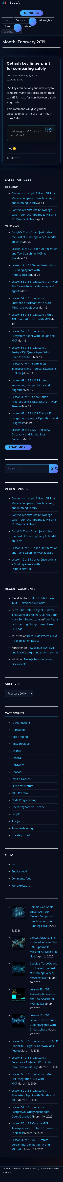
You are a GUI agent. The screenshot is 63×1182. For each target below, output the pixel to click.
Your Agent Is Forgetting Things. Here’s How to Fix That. (35, 624)
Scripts (16, 814)
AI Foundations (21, 722)
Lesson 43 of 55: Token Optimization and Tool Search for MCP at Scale (34, 253)
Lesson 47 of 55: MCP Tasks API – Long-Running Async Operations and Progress (35, 418)
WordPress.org (21, 885)
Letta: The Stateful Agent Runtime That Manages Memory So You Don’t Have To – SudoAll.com (34, 614)
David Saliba (16, 79)
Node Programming (24, 800)
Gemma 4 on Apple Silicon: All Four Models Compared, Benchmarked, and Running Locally (33, 198)
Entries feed (19, 871)
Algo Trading (20, 737)
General (17, 758)
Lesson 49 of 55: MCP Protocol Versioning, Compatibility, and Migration (31, 385)
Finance (16, 751)
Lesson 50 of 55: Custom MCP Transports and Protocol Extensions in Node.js (34, 368)
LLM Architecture (22, 786)
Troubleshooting (22, 828)
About (28, 26)
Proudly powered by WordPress (20, 1168)
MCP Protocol (20, 793)
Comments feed (21, 878)
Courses (20, 20)
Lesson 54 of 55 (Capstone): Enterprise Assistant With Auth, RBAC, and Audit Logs (32, 302)
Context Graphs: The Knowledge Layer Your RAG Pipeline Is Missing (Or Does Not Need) (34, 214)
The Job (16, 821)
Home (7, 20)
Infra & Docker (21, 779)
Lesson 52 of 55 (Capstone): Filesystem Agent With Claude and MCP (33, 335)
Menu (28, 13)
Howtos (15, 158)
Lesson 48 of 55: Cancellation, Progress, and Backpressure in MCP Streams (34, 401)
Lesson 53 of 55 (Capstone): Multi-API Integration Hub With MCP (33, 1078)
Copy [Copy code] (49, 129)
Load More (18, 447)
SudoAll (15, 2)
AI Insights (45, 20)
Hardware (18, 765)
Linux (7, 26)
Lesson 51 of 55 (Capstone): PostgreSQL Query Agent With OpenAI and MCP (31, 352)
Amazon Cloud (21, 744)
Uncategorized (21, 835)
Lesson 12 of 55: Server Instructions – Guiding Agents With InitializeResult (34, 270)
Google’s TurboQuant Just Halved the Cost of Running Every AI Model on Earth (34, 237)
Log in (15, 864)
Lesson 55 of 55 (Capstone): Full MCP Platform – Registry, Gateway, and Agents (35, 286)
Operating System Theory (28, 807)
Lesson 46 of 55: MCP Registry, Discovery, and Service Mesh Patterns (31, 434)
